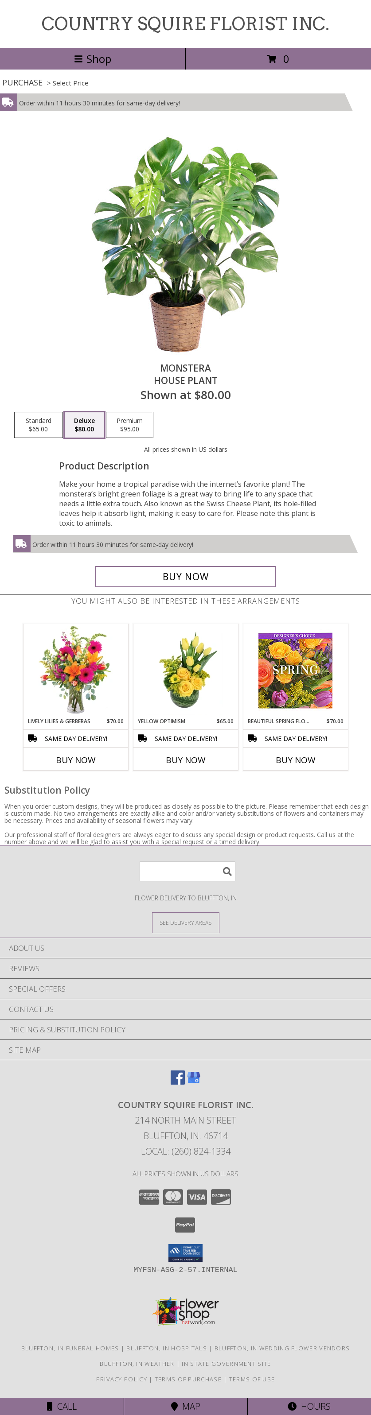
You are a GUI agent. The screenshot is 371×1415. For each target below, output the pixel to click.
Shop (92, 58)
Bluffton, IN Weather (137, 1364)
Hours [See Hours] (309, 1406)
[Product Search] (187, 871)
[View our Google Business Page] (194, 1082)
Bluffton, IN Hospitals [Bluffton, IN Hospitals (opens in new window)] (166, 1348)
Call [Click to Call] (62, 1406)
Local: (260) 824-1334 (185, 1151)
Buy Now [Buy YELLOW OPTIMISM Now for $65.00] (186, 760)
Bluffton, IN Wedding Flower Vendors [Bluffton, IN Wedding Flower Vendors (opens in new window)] (282, 1348)
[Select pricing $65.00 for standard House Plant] (38, 425)
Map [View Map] (185, 1406)
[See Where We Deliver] (185, 922)
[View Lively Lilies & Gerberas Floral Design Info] (76, 670)
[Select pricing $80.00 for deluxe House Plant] (84, 425)
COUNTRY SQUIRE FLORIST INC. (185, 24)
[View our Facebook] (178, 1082)
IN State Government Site (226, 1364)
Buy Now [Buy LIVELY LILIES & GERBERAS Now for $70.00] (76, 760)
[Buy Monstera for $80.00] (185, 576)
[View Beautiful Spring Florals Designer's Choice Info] (295, 671)
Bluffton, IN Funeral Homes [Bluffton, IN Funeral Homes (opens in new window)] (70, 1348)
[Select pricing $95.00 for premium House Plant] (129, 425)
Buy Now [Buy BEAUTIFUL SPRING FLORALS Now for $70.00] (296, 760)
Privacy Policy (121, 1379)
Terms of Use (252, 1379)
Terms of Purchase (188, 1379)
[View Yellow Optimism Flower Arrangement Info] (185, 670)
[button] (185, 1253)
